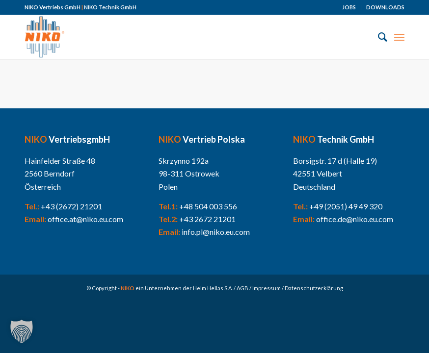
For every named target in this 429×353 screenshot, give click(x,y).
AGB (242, 288)
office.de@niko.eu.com (354, 219)
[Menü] (399, 37)
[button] (21, 331)
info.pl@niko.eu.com (216, 231)
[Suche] (377, 37)
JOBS (349, 7)
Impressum (266, 288)
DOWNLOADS (385, 7)
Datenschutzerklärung (314, 288)
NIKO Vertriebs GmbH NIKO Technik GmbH (80, 7)
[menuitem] (349, 7)
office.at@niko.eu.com (85, 219)
